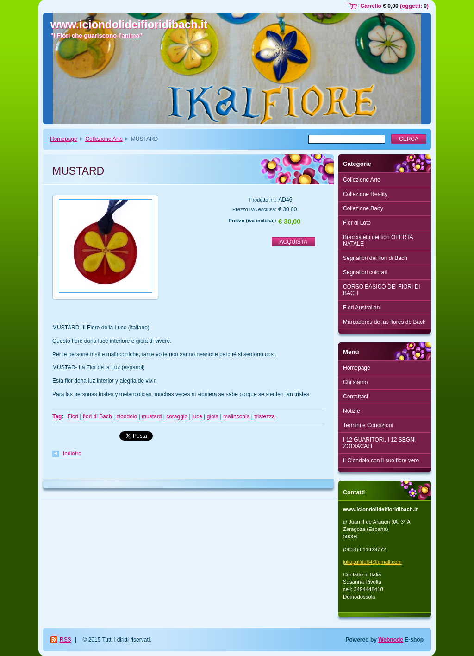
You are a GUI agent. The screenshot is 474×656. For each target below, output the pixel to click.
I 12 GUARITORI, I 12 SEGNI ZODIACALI (379, 442)
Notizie (351, 411)
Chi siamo (355, 382)
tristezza (264, 416)
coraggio (176, 416)
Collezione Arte (104, 139)
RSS (65, 640)
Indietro (72, 453)
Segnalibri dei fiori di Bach (375, 258)
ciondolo (126, 416)
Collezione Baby (363, 208)
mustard (152, 416)
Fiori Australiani (362, 307)
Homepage (63, 139)
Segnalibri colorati (365, 272)
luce (197, 416)
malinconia (236, 416)
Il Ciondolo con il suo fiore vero (381, 460)
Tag (57, 416)
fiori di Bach (97, 416)
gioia (212, 416)
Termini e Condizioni (368, 425)
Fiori (73, 416)
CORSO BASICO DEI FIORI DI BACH (381, 290)
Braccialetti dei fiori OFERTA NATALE (378, 240)
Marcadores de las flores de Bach (384, 322)
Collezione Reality (365, 194)
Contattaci (355, 396)
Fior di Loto (357, 223)
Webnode (390, 640)
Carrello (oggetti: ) (395, 6)
